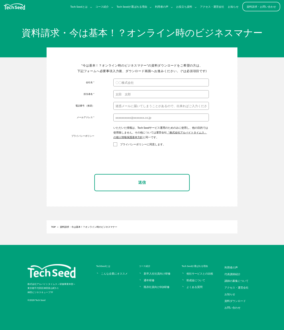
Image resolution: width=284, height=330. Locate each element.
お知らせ (233, 6)
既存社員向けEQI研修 (156, 287)
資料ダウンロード (235, 300)
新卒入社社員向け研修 (157, 273)
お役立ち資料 (184, 6)
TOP (53, 226)
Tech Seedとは (78, 6)
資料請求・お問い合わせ (261, 6)
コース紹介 (102, 6)
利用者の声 (161, 6)
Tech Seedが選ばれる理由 (132, 6)
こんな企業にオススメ (114, 273)
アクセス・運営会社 (212, 6)
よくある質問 (194, 287)
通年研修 (149, 280)
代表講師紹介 (232, 274)
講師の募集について (236, 280)
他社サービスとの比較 (199, 273)
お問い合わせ (232, 307)
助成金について (195, 280)
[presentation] (142, 163)
